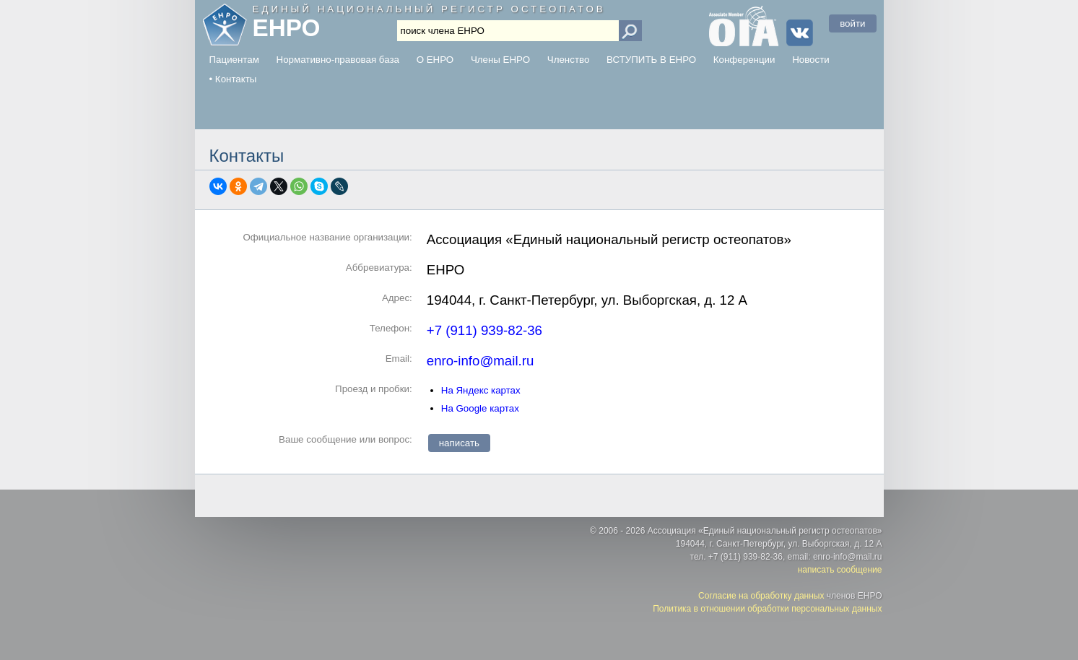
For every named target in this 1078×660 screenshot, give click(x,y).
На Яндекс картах (481, 390)
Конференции (744, 59)
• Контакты (233, 79)
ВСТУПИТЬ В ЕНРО (651, 59)
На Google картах (480, 408)
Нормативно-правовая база (338, 59)
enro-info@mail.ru (480, 360)
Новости (811, 59)
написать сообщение (840, 570)
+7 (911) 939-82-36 (484, 330)
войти (852, 23)
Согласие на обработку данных (761, 596)
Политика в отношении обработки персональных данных (767, 609)
